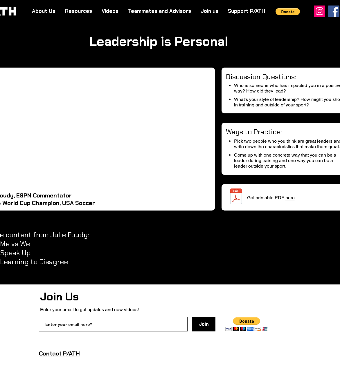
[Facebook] (333, 11)
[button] (288, 11)
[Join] (203, 324)
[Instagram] (319, 11)
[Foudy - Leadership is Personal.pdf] (236, 197)
